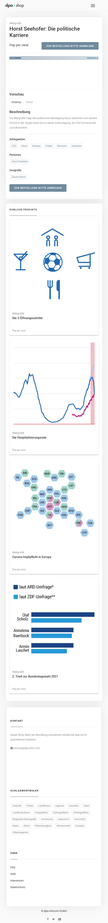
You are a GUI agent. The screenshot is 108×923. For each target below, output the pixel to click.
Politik (49, 146)
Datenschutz (17, 887)
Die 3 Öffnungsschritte (27, 318)
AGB (13, 874)
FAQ (12, 867)
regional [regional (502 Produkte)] (59, 805)
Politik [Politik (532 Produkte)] (30, 805)
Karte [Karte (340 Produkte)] (15, 825)
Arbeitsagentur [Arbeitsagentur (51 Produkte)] (20, 832)
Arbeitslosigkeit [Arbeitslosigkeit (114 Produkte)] (43, 825)
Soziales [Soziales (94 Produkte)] (79, 825)
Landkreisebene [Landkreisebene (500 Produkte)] (21, 812)
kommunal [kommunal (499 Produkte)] (47, 819)
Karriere (36, 146)
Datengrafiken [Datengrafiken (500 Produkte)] (60, 812)
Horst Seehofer (20, 161)
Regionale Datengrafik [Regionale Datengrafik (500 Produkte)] (24, 819)
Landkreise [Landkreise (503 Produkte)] (44, 805)
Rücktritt (61, 146)
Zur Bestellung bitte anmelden (70, 46)
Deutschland (18, 177)
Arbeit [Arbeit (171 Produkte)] (26, 825)
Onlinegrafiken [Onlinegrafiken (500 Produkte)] (81, 812)
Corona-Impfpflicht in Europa (31, 557)
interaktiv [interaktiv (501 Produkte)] (74, 805)
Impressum (17, 880)
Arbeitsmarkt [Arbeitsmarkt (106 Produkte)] (63, 825)
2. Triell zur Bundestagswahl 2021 (35, 676)
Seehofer (76, 146)
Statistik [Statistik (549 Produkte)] (17, 805)
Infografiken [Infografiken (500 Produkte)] (41, 812)
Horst (24, 146)
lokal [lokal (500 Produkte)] (86, 805)
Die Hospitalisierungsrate (29, 437)
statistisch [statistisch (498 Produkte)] (63, 819)
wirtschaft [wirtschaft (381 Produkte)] (79, 819)
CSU (14, 146)
